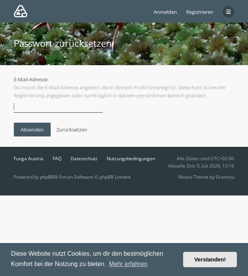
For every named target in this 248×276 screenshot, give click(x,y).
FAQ (57, 158)
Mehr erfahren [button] (128, 264)
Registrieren (199, 11)
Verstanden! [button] (210, 259)
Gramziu (225, 177)
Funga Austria (28, 158)
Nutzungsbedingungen (131, 158)
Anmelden (165, 11)
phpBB (47, 177)
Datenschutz (84, 158)
